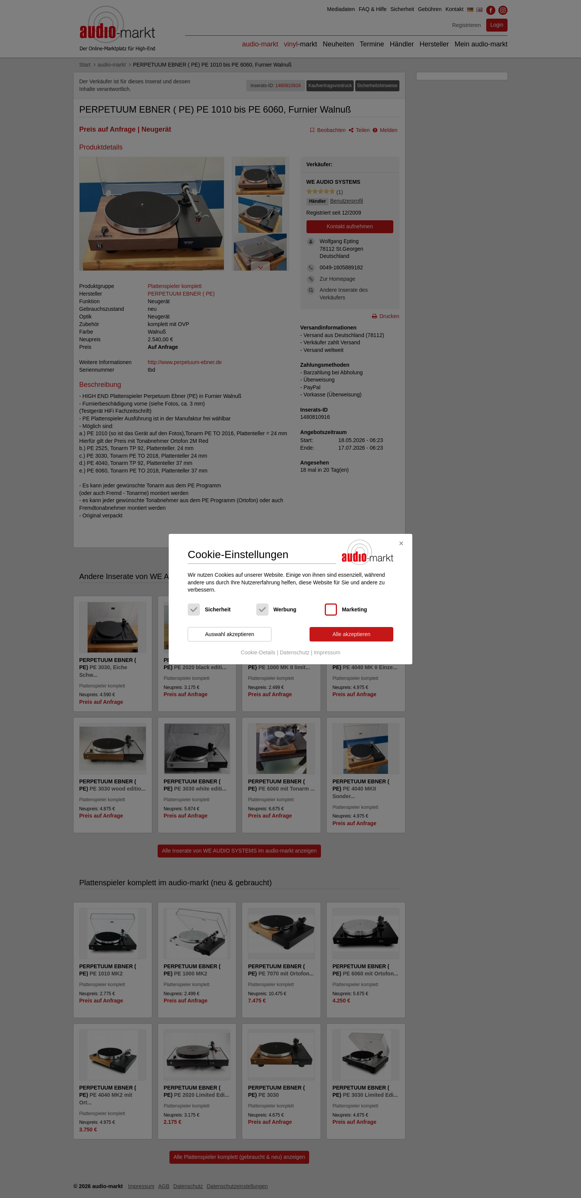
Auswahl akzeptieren (229, 634)
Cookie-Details (258, 653)
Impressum (327, 653)
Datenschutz (295, 653)
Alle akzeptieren (351, 634)
